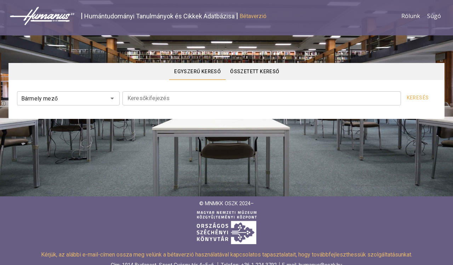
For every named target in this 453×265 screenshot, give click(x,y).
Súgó (434, 16)
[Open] (112, 98)
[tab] (197, 71)
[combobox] (68, 97)
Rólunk (410, 16)
